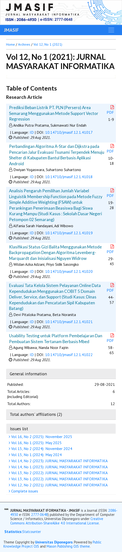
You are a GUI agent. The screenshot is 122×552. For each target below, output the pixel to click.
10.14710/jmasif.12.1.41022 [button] (69, 354)
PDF (111, 110)
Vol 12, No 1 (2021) (47, 44)
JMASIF (11, 30)
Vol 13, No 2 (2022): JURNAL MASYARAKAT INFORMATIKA (59, 472)
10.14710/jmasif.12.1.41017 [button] (69, 132)
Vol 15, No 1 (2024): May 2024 (36, 454)
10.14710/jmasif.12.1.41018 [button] (69, 176)
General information (28, 374)
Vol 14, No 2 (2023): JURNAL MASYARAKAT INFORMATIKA (59, 460)
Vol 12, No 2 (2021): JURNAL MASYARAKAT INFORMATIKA (59, 484)
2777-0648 (39, 514)
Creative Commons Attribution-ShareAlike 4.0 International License (56, 520)
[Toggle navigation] (111, 30)
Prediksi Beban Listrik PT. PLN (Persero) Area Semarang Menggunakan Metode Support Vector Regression (53, 113)
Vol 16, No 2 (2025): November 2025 (41, 436)
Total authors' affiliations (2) (36, 414)
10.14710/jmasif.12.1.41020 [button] (69, 271)
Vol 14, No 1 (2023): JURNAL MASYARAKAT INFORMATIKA (59, 466)
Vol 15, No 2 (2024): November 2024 (41, 448)
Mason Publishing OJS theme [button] (68, 546)
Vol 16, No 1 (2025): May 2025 (36, 442)
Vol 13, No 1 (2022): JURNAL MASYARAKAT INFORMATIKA (59, 478)
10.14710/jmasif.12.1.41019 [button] (69, 232)
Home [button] (10, 44)
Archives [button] (24, 44)
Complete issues (24, 491)
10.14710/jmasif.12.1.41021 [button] (69, 321)
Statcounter (31, 531)
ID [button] (32, 132)
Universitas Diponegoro (53, 542)
